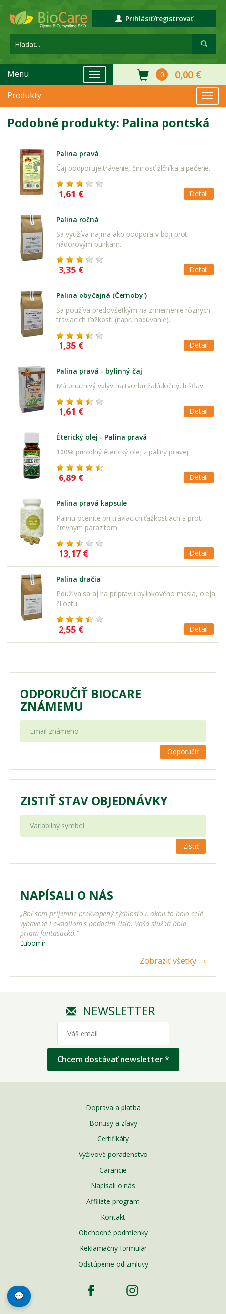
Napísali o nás (113, 1185)
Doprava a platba (113, 1107)
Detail (198, 193)
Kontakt (113, 1217)
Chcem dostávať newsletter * (113, 1059)
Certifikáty (113, 1138)
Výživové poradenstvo (113, 1154)
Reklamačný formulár (113, 1248)
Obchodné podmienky (113, 1232)
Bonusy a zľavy (113, 1123)
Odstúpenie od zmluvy (113, 1264)
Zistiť (191, 846)
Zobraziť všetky (168, 960)
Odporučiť (183, 751)
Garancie (113, 1170)
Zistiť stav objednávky (93, 800)
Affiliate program (113, 1201)
